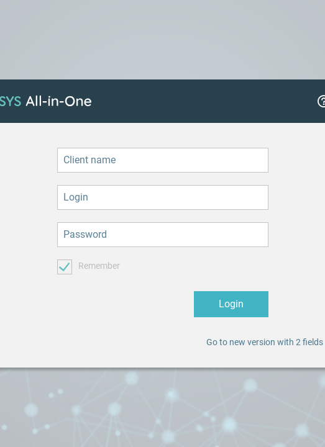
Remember (99, 266)
